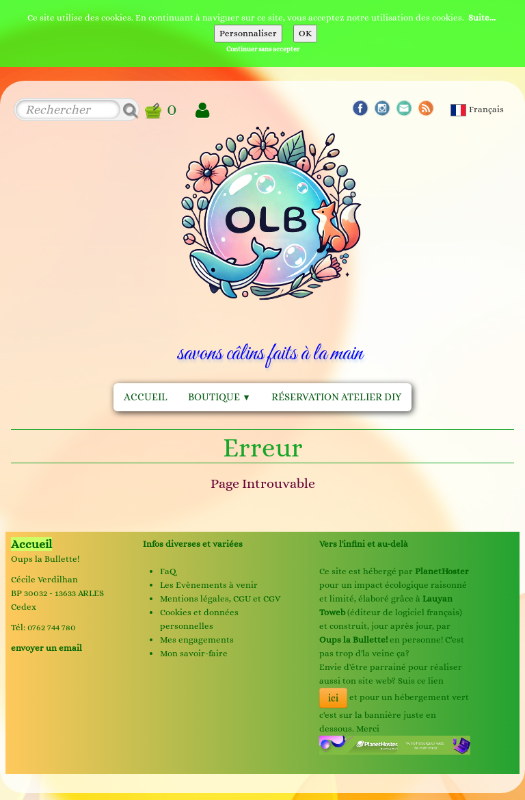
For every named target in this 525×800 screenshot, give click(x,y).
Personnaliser (248, 33)
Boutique (219, 397)
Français (478, 109)
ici (333, 698)
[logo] (269, 248)
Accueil (145, 397)
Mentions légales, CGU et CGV (220, 598)
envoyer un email (46, 648)
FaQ (168, 571)
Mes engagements (197, 639)
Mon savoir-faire (194, 653)
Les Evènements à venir (209, 585)
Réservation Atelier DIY (336, 397)
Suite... (482, 17)
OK (305, 33)
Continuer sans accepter (262, 49)
